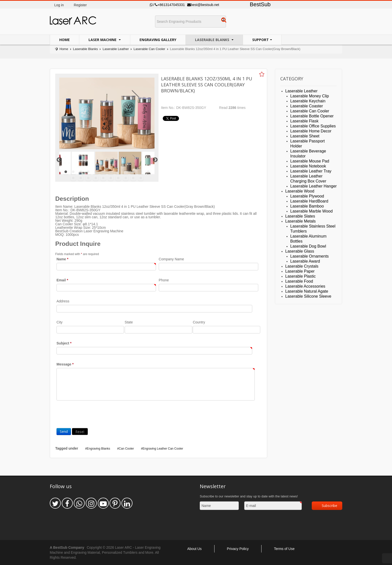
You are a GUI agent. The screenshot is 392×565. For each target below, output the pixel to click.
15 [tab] (88, 178)
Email (62, 280)
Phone (164, 280)
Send (64, 431)
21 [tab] (133, 178)
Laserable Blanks (212, 39)
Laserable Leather (115, 49)
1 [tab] (65, 171)
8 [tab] (118, 171)
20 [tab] (125, 178)
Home (64, 39)
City (59, 322)
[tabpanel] (106, 163)
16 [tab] (95, 178)
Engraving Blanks (98, 448)
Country (199, 322)
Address (62, 301)
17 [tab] (103, 178)
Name (62, 259)
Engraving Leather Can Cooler (162, 448)
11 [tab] (140, 171)
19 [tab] (118, 178)
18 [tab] (110, 178)
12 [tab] (148, 171)
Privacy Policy (238, 549)
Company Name (171, 259)
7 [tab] (110, 171)
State (129, 322)
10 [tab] (133, 171)
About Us (194, 549)
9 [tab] (125, 171)
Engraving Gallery (158, 39)
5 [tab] (95, 171)
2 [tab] (73, 171)
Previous (58, 159)
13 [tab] (73, 178)
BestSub (260, 4)
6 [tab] (103, 171)
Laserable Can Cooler (149, 49)
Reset (79, 431)
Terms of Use (284, 549)
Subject (64, 343)
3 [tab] (80, 171)
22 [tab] (140, 178)
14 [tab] (80, 178)
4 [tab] (88, 171)
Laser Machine (103, 39)
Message (65, 364)
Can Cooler (126, 448)
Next (155, 159)
